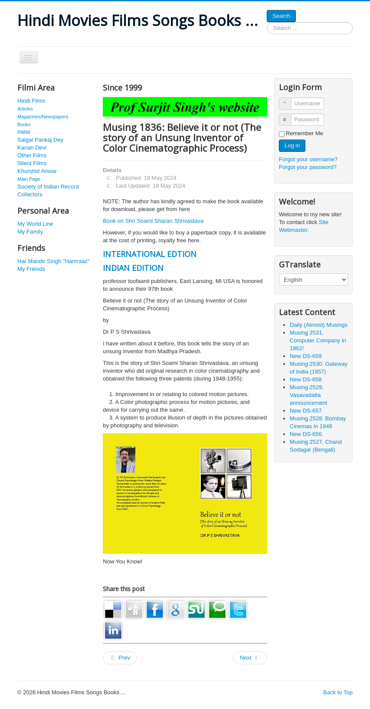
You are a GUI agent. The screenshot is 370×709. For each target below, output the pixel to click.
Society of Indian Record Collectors (48, 190)
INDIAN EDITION (133, 268)
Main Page (28, 179)
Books (24, 124)
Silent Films (31, 163)
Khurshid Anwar (37, 171)
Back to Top (338, 692)
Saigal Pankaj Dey (40, 140)
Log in (292, 145)
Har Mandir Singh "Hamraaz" (53, 261)
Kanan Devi (31, 147)
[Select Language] (313, 279)
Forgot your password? (308, 167)
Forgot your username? (308, 159)
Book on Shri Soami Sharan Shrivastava (153, 221)
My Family (30, 231)
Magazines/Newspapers (42, 116)
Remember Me (304, 133)
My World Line (35, 224)
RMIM (23, 132)
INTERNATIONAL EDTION (149, 254)
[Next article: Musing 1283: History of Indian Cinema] (250, 657)
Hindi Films (31, 101)
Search (281, 16)
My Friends (31, 269)
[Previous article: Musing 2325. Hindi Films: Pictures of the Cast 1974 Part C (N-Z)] (120, 657)
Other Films (31, 155)
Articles (25, 108)
